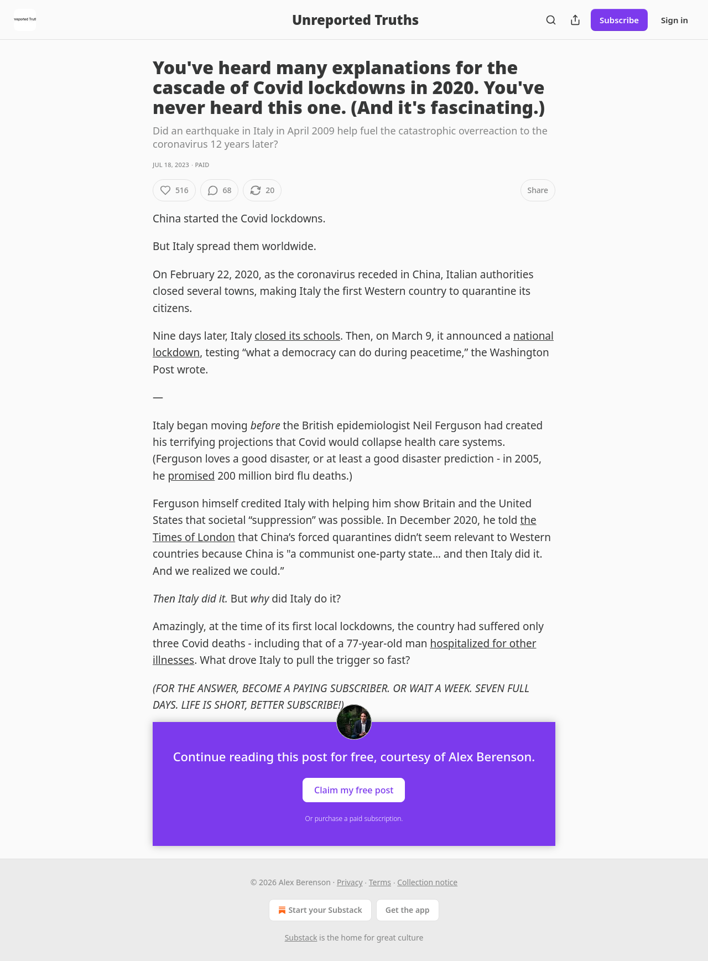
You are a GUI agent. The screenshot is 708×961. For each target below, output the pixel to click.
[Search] (551, 20)
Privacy (350, 882)
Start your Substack (319, 910)
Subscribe (619, 19)
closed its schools (297, 336)
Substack (301, 937)
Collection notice (427, 882)
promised (191, 476)
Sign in (674, 19)
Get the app (408, 910)
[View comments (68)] (219, 190)
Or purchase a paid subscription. (354, 818)
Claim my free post (353, 790)
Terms (380, 882)
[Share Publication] (575, 20)
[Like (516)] (174, 190)
